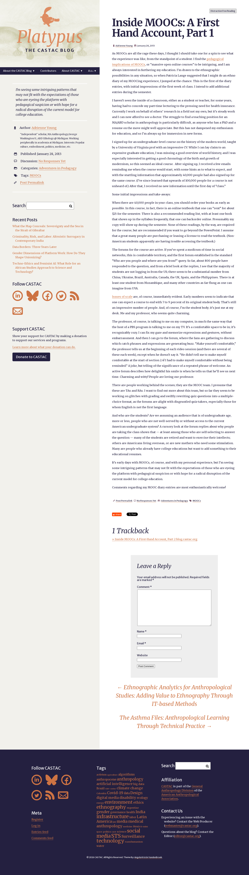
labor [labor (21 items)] (132, 817)
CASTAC (166, 786)
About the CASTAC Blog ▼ (19, 70)
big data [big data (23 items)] (138, 784)
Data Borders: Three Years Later (34, 247)
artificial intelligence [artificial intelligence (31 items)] (114, 784)
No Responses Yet (146, 500)
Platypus (50, 36)
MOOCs (197, 500)
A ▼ (92, 70)
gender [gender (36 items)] (103, 812)
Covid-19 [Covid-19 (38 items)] (115, 793)
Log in (35, 825)
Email (141, 643)
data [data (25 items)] (127, 793)
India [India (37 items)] (140, 812)
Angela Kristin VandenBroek (148, 857)
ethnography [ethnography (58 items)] (111, 807)
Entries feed (39, 832)
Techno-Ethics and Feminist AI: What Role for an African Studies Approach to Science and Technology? (46, 267)
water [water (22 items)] (100, 846)
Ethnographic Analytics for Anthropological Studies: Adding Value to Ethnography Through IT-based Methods (174, 695)
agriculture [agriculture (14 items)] (112, 775)
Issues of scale (122, 296)
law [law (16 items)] (114, 822)
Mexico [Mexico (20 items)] (137, 826)
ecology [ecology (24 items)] (142, 798)
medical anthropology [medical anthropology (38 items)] (119, 823)
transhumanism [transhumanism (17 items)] (134, 841)
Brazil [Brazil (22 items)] (100, 788)
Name (142, 631)
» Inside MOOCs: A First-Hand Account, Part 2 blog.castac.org (154, 539)
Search (19, 205)
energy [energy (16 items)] (100, 803)
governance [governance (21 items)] (118, 812)
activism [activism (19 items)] (101, 774)
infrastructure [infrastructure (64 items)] (112, 816)
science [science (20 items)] (121, 831)
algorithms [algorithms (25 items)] (126, 774)
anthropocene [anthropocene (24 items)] (106, 779)
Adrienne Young (124, 45)
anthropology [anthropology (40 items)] (130, 779)
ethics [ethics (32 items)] (138, 802)
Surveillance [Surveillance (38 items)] (133, 836)
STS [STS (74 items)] (116, 836)
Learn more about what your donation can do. (44, 347)
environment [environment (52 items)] (119, 802)
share (118, 514)
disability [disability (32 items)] (127, 798)
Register (37, 819)
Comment (144, 587)
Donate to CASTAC (31, 357)
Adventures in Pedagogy (174, 500)
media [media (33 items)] (122, 821)
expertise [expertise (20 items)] (133, 807)
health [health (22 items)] (130, 812)
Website (142, 655)
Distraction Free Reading (223, 11)
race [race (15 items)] (114, 832)
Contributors (48, 70)
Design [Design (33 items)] (136, 793)
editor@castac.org (187, 836)
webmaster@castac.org (181, 825)
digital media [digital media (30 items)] (107, 798)
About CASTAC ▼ (72, 70)
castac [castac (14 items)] (113, 789)
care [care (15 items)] (107, 788)
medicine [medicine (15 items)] (127, 826)
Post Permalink (124, 500)
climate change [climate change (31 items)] (130, 788)
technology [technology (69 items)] (110, 841)
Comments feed (42, 838)
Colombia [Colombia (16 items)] (101, 793)
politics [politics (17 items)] (107, 831)
